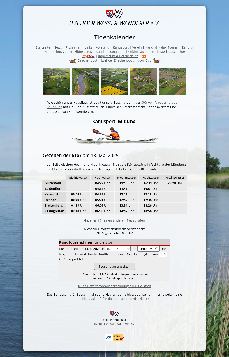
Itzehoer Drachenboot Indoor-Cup (126, 60)
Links (88, 47)
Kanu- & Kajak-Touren (161, 47)
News (58, 47)
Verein (137, 47)
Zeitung (187, 47)
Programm (73, 47)
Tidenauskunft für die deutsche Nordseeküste (114, 299)
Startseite (43, 47)
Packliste (158, 51)
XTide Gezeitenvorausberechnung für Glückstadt (114, 286)
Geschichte (176, 51)
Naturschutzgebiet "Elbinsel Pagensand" (74, 51)
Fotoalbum (117, 51)
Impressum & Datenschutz (118, 56)
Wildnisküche (138, 51)
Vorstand (102, 47)
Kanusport (121, 47)
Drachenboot (87, 60)
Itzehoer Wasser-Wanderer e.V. (114, 324)
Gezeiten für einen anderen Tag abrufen (114, 220)
